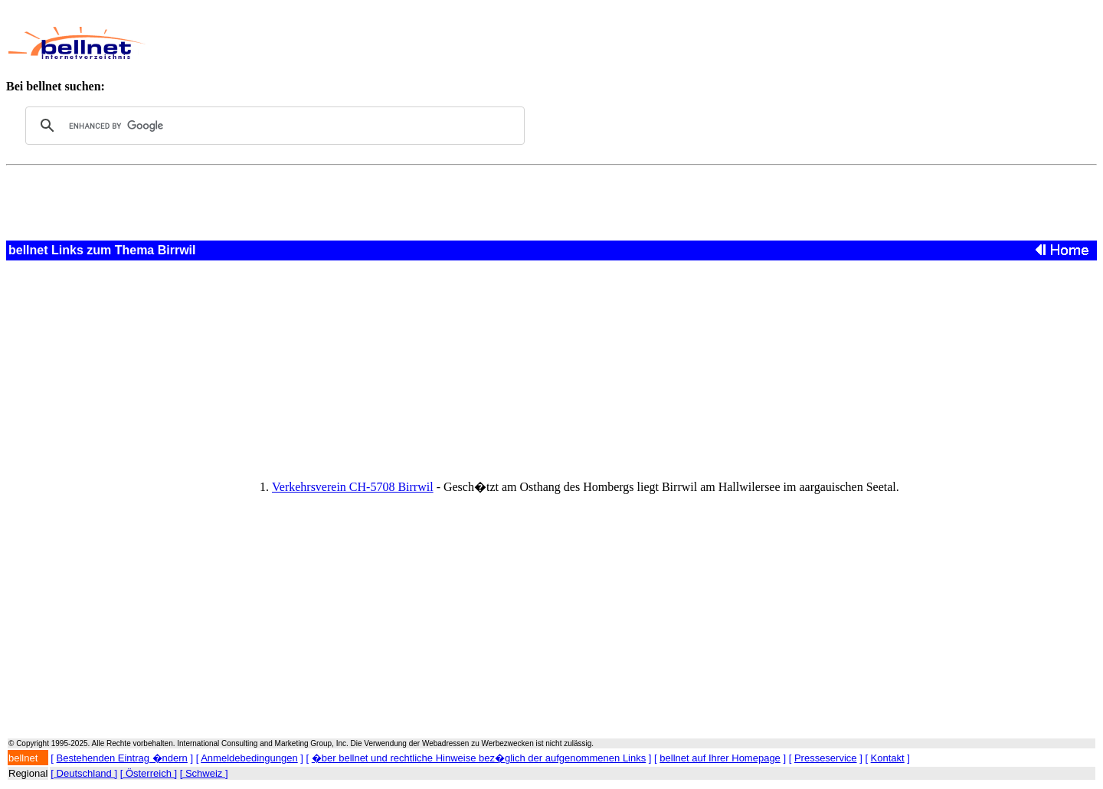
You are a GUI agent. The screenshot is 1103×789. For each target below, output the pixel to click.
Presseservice (825, 758)
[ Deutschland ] (84, 773)
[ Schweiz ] (204, 773)
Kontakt (888, 758)
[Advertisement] (505, 42)
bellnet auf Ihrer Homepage (720, 758)
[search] (272, 125)
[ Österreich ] (148, 773)
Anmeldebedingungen (249, 758)
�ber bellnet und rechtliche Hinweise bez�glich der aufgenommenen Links (479, 758)
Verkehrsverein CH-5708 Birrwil (353, 486)
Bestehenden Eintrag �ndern (122, 758)
